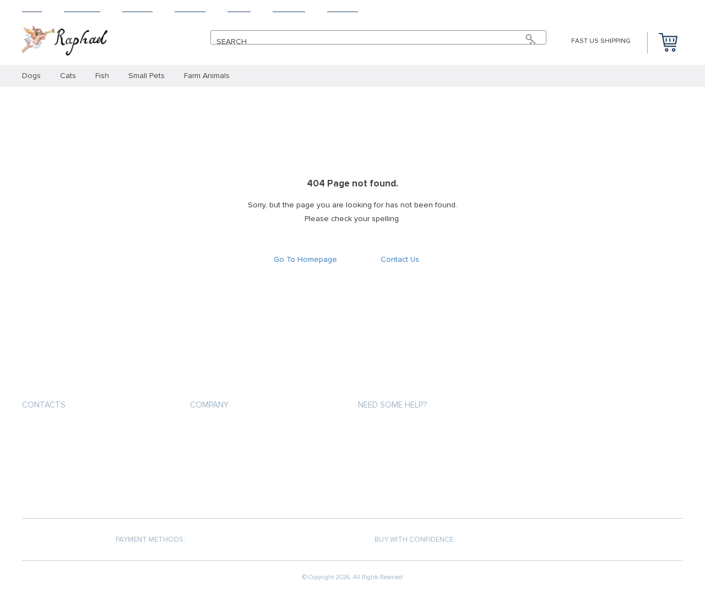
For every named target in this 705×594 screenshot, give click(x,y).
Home (32, 8)
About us (207, 430)
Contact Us (400, 259)
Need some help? (392, 405)
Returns (190, 8)
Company (209, 405)
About (239, 8)
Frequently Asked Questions (411, 489)
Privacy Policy (215, 450)
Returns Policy (385, 469)
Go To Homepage (305, 259)
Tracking (289, 8)
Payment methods (390, 430)
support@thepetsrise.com (73, 431)
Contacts (44, 405)
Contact (342, 8)
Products (82, 8)
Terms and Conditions (231, 469)
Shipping (137, 8)
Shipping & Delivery (392, 450)
